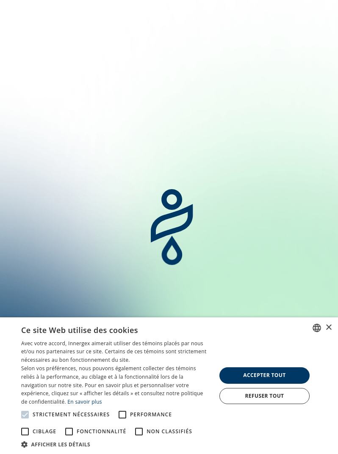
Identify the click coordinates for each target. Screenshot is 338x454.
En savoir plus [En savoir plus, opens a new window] (84, 401)
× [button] (328, 328)
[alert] (169, 385)
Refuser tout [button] (264, 395)
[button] (116, 444)
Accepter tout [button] (264, 375)
